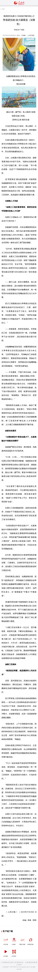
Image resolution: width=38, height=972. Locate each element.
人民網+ (14, 940)
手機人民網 (22, 940)
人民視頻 (5, 952)
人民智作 (14, 952)
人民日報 (5, 940)
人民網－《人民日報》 (28, 35)
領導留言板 (30, 940)
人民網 (2, 9)
